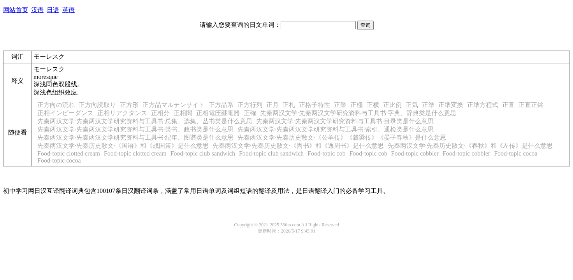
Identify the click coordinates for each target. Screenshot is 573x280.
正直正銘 (531, 105)
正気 (412, 105)
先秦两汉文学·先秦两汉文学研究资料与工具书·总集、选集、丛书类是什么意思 (144, 121)
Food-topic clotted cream (68, 153)
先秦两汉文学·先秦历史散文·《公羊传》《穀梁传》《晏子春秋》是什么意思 (341, 137)
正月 (272, 105)
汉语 (37, 10)
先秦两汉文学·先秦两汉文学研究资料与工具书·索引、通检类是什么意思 (335, 129)
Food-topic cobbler (415, 153)
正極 (356, 105)
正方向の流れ (56, 105)
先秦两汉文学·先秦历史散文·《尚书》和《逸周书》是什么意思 (298, 145)
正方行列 (249, 105)
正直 (508, 105)
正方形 (129, 105)
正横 (373, 105)
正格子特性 (314, 105)
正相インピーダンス (65, 113)
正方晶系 (221, 105)
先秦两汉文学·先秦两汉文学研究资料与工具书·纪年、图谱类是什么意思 (135, 137)
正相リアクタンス (122, 113)
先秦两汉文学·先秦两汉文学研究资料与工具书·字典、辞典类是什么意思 (358, 113)
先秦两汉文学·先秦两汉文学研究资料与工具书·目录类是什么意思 (345, 121)
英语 (68, 10)
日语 (53, 10)
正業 (340, 105)
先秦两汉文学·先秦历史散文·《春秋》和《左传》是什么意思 (470, 145)
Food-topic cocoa (516, 153)
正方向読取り (97, 105)
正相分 (160, 113)
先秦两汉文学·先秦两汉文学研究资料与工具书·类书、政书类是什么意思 (135, 129)
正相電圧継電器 (218, 113)
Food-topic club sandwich (202, 153)
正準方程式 (482, 105)
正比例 (392, 105)
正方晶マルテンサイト (173, 105)
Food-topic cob (326, 153)
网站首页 (15, 10)
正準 (428, 105)
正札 (289, 105)
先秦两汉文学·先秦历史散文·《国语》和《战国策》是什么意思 (123, 145)
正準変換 (450, 105)
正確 (250, 113)
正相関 (183, 113)
